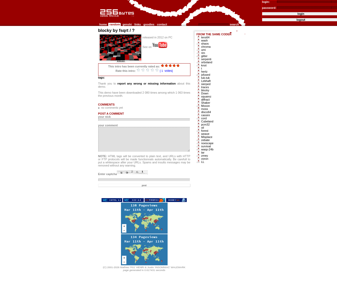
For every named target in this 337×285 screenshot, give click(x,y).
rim (203, 52)
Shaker (205, 102)
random (115, 24)
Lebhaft (206, 80)
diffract (205, 99)
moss (204, 108)
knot (204, 65)
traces (205, 87)
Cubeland (207, 121)
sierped (206, 84)
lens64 (205, 37)
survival (206, 146)
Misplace (206, 136)
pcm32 (205, 124)
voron (205, 158)
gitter (204, 56)
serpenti (206, 59)
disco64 (206, 112)
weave (205, 133)
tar (203, 152)
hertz (204, 71)
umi (203, 49)
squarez (206, 96)
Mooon (205, 105)
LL (202, 161)
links (137, 24)
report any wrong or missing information (146, 83)
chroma (206, 46)
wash (204, 40)
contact (162, 24)
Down (205, 93)
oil (202, 127)
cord (204, 118)
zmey (204, 155)
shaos (205, 43)
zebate (205, 140)
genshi (127, 24)
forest (205, 130)
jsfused (205, 74)
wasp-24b (207, 149)
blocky (205, 90)
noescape (207, 143)
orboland (206, 62)
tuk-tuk (205, 77)
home (103, 24)
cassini (205, 115)
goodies (149, 24)
